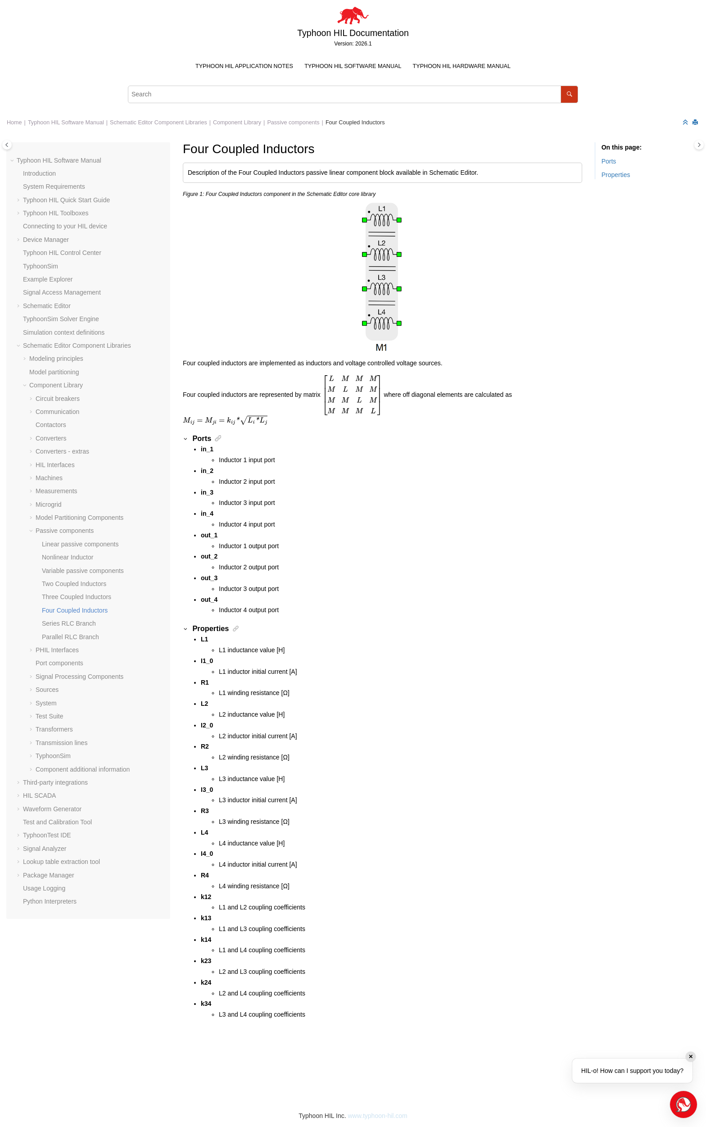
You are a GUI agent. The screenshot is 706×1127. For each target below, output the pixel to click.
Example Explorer (48, 279)
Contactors (51, 424)
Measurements (56, 491)
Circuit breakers (58, 398)
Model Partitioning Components (79, 517)
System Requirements (54, 186)
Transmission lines (61, 742)
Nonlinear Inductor (67, 557)
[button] (13, 160)
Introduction (39, 173)
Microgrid (49, 504)
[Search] (569, 94)
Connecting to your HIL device (65, 226)
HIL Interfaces (55, 464)
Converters (51, 438)
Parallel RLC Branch (70, 637)
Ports (609, 161)
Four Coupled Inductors (355, 122)
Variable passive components (83, 570)
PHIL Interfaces (57, 650)
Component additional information (83, 769)
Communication (57, 411)
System (46, 703)
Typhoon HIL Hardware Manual (462, 66)
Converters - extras (62, 451)
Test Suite (49, 716)
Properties (616, 174)
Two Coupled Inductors (74, 583)
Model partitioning (54, 372)
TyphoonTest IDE (47, 835)
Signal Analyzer (45, 848)
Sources (47, 689)
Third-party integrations (55, 782)
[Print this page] (696, 123)
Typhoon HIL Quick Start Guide (66, 200)
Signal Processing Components (79, 676)
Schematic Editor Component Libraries (158, 122)
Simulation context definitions (63, 332)
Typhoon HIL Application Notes (244, 66)
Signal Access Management (62, 292)
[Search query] (353, 94)
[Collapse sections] (686, 123)
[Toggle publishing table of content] (7, 145)
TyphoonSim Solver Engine (61, 319)
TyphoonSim (40, 266)
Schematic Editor (47, 305)
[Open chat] (683, 1104)
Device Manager (46, 239)
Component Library (237, 122)
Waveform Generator (52, 809)
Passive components (293, 122)
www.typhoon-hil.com (377, 1115)
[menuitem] (244, 66)
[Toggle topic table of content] (699, 145)
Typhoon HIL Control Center (62, 252)
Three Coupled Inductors (76, 596)
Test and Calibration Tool (57, 822)
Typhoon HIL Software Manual (352, 66)
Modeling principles (56, 358)
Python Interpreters (50, 901)
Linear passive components (80, 544)
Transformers (54, 729)
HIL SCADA (39, 795)
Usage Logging (44, 888)
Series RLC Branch (69, 623)
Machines (49, 478)
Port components (59, 663)
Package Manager (48, 875)
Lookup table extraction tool (61, 861)
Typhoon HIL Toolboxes (56, 213)
